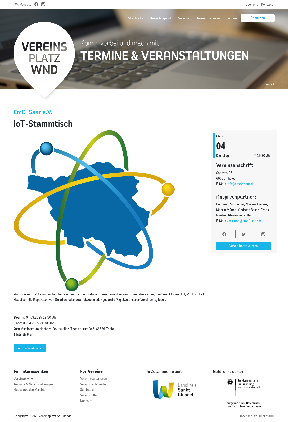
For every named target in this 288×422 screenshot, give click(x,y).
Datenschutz (248, 416)
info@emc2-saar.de (240, 183)
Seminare (87, 389)
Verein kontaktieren (243, 245)
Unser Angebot (161, 18)
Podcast (23, 4)
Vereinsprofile (23, 378)
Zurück (270, 84)
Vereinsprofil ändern (94, 384)
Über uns (251, 4)
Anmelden (257, 17)
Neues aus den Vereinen (30, 389)
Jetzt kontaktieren (29, 348)
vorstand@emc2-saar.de (244, 220)
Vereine (183, 18)
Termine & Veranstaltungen (33, 384)
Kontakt (267, 4)
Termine (231, 18)
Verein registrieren (93, 378)
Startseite (135, 18)
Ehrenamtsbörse (207, 18)
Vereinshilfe (88, 395)
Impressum (267, 416)
